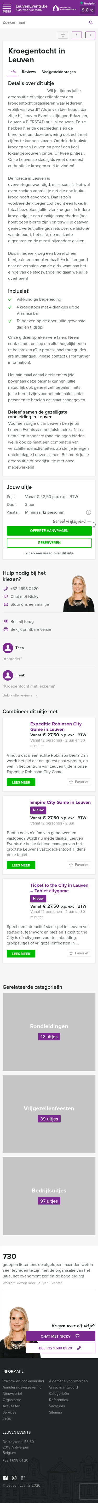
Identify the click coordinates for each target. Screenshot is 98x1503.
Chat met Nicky (20, 596)
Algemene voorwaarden (68, 1381)
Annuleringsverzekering (22, 1387)
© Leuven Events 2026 (21, 1485)
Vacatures (57, 1406)
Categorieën (59, 1393)
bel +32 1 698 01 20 (60, 1348)
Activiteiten (11, 1406)
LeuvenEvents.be (32, 7)
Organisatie (12, 1400)
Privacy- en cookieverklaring (25, 1381)
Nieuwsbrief (12, 1393)
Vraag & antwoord (63, 1387)
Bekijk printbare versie (27, 629)
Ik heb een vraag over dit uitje (49, 553)
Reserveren (49, 543)
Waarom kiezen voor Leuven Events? (32, 1283)
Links (7, 1418)
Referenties (58, 1400)
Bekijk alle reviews (21, 695)
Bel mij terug (18, 622)
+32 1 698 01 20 (24, 589)
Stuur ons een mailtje (26, 604)
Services (9, 1412)
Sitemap (55, 1412)
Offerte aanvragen (49, 531)
